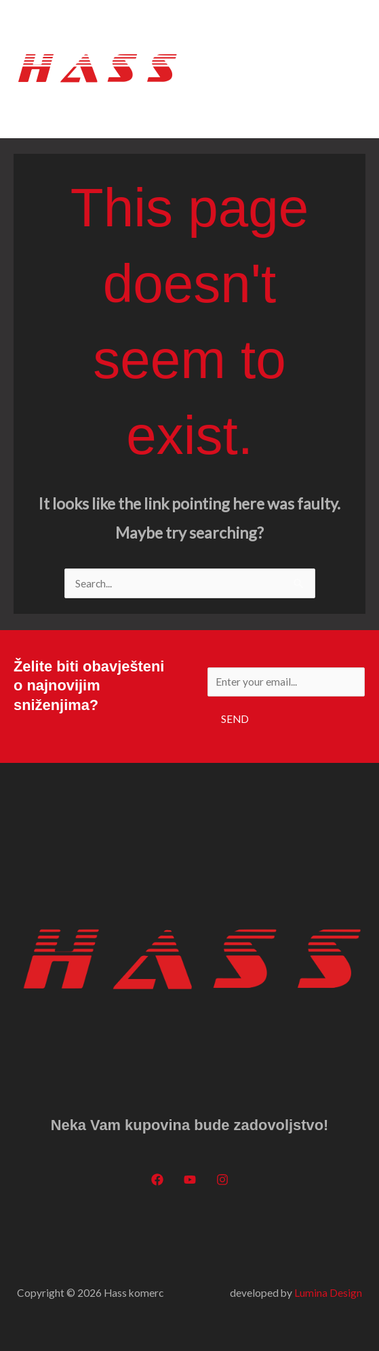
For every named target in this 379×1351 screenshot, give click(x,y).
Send (235, 719)
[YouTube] (190, 1179)
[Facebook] (157, 1179)
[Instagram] (222, 1179)
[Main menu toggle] (350, 69)
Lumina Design (328, 1293)
